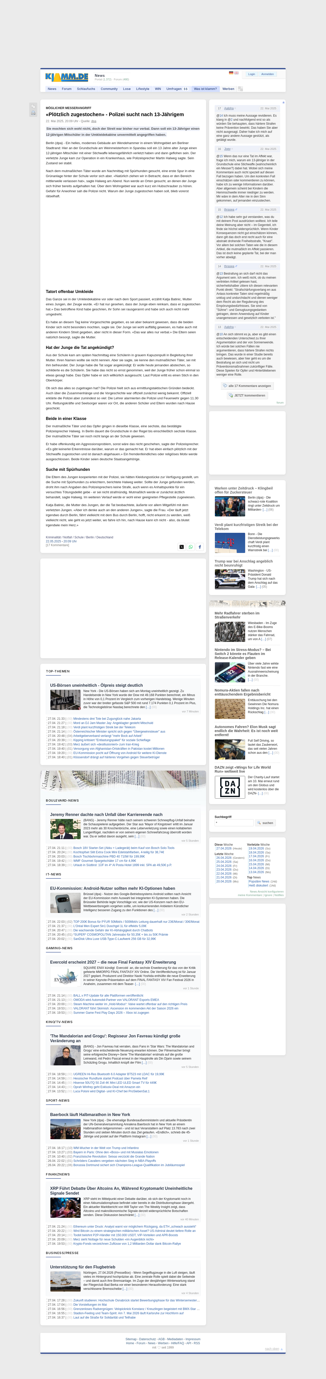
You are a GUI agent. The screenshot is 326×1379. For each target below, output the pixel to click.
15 (221, 156)
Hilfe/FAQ (177, 1343)
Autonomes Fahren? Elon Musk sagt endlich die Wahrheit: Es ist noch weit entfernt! (246, 731)
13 (221, 273)
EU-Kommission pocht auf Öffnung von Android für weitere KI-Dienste (120, 753)
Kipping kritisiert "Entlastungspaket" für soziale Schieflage (111, 740)
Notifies (279, 895)
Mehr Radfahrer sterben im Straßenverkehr (237, 615)
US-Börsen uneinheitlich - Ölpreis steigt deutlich (96, 685)
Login (251, 74)
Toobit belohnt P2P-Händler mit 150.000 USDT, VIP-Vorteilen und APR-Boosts (125, 1235)
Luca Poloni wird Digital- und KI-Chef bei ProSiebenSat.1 (111, 1091)
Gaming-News (59, 948)
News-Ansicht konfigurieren (267, 891)
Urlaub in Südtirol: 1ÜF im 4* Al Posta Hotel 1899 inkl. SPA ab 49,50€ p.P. (122, 865)
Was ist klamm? (205, 89)
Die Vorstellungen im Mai (90, 1304)
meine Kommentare (250, 895)
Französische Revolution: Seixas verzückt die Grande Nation (114, 1156)
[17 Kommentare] (57, 545)
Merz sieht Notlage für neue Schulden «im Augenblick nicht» (113, 1239)
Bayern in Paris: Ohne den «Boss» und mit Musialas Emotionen (115, 1152)
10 (221, 334)
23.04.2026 (224, 869)
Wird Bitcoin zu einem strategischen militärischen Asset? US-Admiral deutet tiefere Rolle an (134, 1231)
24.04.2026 (224, 866)
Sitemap (131, 1339)
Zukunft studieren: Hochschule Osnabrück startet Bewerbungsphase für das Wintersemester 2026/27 (141, 1300)
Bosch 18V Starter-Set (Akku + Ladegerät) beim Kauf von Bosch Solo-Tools (123, 848)
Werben (228, 89)
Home (130, 1343)
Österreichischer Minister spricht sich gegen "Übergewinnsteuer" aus (119, 731)
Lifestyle (142, 89)
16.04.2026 (256, 860)
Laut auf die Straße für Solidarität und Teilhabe (104, 1317)
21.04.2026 (224, 877)
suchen (265, 823)
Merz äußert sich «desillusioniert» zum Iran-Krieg (106, 744)
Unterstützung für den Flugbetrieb (82, 1267)
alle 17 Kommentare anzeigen (247, 386)
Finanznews (58, 1174)
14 (221, 115)
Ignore (268, 895)
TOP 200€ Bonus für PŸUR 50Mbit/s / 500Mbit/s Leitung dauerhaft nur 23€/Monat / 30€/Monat (136, 922)
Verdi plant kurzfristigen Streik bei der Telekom (104, 727)
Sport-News (58, 1100)
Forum (67, 89)
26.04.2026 (224, 858)
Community (109, 89)
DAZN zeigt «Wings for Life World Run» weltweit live (243, 769)
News (52, 89)
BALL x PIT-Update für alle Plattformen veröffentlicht (108, 995)
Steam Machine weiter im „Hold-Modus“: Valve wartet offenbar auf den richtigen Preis (130, 1004)
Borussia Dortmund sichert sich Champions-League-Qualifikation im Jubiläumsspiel (129, 1165)
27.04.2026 (224, 848)
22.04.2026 (224, 873)
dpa (93, 121)
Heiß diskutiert (258, 885)
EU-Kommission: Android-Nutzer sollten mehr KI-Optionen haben (112, 888)
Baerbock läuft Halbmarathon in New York (90, 1114)
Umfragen (177, 89)
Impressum (192, 1339)
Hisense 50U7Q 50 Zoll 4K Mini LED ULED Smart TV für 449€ (115, 1083)
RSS (197, 1343)
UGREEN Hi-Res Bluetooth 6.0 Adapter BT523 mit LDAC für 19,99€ (118, 1074)
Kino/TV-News (59, 1022)
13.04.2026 (256, 872)
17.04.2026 (256, 856)
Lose (127, 89)
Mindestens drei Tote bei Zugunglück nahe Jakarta (107, 718)
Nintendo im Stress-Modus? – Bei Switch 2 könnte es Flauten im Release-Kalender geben (243, 654)
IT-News (53, 874)
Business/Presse (62, 1253)
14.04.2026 (256, 868)
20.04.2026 (224, 881)
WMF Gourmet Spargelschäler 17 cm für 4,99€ (104, 861)
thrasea (229, 209)
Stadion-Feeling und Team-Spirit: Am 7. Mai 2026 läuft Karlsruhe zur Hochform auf (128, 1313)
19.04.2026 (256, 848)
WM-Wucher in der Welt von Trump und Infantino (106, 1148)
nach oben (272, 1349)
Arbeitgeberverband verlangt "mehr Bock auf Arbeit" (108, 736)
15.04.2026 (256, 864)
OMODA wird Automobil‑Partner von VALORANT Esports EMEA (116, 1000)
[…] (148, 707)
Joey (227, 149)
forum (280, 402)
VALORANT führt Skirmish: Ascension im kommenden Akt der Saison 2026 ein (125, 1008)
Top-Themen (58, 671)
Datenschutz (147, 1339)
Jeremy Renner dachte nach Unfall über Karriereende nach (106, 814)
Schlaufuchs (86, 89)
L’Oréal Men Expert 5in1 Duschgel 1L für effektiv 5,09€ (109, 926)
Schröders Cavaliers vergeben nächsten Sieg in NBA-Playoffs (114, 1161)
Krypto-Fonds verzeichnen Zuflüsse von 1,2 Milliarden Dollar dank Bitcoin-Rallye (127, 1243)
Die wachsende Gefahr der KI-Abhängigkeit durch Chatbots (113, 930)
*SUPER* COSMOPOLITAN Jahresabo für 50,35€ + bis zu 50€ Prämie (120, 934)
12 (221, 217)
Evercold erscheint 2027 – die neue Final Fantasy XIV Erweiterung (113, 962)
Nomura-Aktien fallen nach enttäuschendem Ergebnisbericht (243, 692)
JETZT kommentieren (247, 395)
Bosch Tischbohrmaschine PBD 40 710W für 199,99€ (109, 856)
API (188, 1343)
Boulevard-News (62, 800)
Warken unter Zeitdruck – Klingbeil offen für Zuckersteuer (244, 490)
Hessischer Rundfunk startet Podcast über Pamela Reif (110, 1078)
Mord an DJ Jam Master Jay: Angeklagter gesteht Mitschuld (113, 723)
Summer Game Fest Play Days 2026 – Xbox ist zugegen (111, 1012)
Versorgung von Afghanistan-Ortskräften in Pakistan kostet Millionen (119, 748)
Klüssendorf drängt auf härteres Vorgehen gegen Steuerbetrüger (116, 757)
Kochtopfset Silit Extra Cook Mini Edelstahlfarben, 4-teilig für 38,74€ (118, 852)
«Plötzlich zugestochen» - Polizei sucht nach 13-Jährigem (115, 114)
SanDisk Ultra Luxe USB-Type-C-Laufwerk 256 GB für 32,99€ (114, 939)
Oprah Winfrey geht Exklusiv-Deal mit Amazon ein (106, 1087)
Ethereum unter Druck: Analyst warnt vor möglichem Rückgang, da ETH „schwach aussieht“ (134, 1226)
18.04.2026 (256, 852)
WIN (158, 89)
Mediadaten (175, 1339)
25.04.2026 (224, 862)
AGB (161, 1339)
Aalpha (229, 108)
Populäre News (259, 881)
